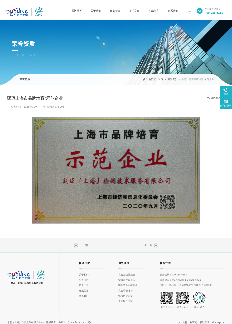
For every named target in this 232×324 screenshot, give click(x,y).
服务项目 (115, 7)
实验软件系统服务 (128, 281)
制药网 (193, 318)
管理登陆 (204, 318)
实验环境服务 (125, 287)
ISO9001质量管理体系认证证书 (156, 242)
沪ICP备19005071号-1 (80, 318)
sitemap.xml (218, 318)
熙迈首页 (77, 7)
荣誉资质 (25, 75)
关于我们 (96, 7)
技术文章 (134, 7)
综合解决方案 (125, 292)
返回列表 (214, 94)
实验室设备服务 (126, 276)
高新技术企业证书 (76, 242)
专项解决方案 (125, 297)
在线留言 (154, 7)
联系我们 (173, 7)
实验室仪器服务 (126, 271)
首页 (160, 75)
